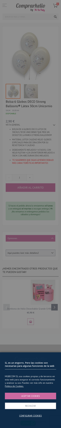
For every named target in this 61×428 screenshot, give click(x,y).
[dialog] (30, 214)
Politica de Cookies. (14, 386)
